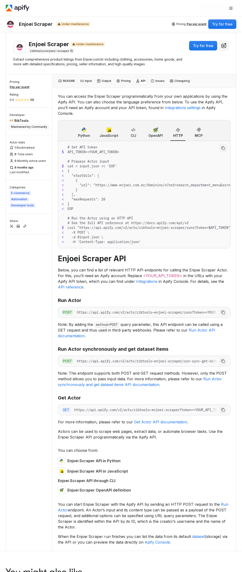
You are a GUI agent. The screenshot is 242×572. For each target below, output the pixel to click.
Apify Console (157, 542)
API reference (70, 287)
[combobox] (224, 45)
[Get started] (211, 8)
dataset (198, 536)
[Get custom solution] (165, 8)
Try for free (203, 45)
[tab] (66, 81)
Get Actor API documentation (160, 422)
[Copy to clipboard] (223, 148)
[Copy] (51, 51)
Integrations (146, 281)
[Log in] (188, 8)
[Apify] (17, 8)
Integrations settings (183, 107)
